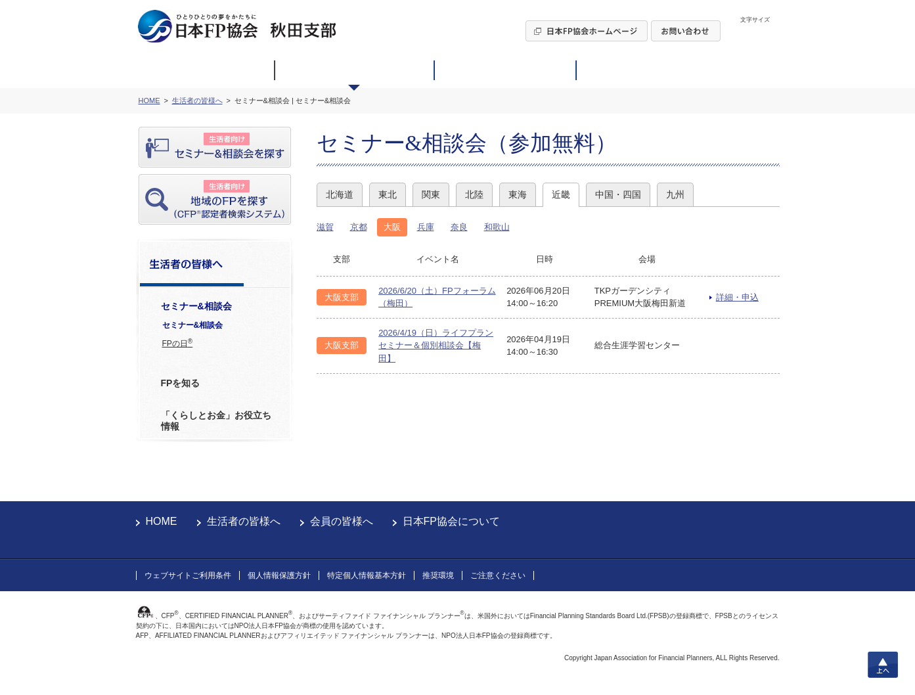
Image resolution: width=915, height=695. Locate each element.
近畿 (561, 194)
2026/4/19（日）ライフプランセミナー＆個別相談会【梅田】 (435, 345)
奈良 (459, 227)
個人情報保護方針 (279, 575)
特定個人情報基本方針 (366, 575)
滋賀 (325, 227)
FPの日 (177, 343)
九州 (675, 194)
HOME (161, 521)
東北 (387, 194)
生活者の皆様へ (243, 521)
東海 (517, 194)
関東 (431, 194)
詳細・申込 (737, 297)
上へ (883, 665)
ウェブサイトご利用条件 (188, 575)
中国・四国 (618, 194)
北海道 (339, 194)
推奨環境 (438, 575)
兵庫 (425, 227)
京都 (358, 227)
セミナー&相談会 (192, 325)
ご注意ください (497, 575)
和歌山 (497, 227)
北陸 (474, 194)
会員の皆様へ (341, 521)
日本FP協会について (451, 521)
